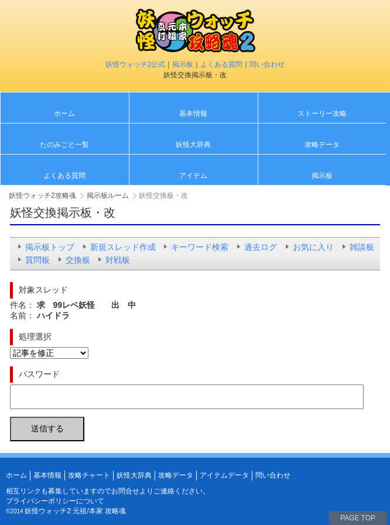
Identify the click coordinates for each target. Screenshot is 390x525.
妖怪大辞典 (193, 144)
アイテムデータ (224, 475)
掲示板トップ (49, 247)
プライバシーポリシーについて (55, 501)
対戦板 (117, 260)
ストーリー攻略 (322, 113)
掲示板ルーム (108, 195)
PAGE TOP (357, 518)
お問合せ (125, 491)
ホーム (64, 113)
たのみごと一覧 (64, 144)
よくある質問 (221, 64)
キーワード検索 (199, 247)
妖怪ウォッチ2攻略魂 (42, 195)
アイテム (193, 175)
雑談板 (362, 247)
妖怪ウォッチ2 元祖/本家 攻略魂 (75, 511)
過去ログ (260, 247)
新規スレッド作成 (123, 247)
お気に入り (313, 247)
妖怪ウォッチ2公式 (135, 64)
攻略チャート (89, 475)
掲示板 (182, 64)
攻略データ (322, 144)
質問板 (37, 260)
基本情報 (193, 113)
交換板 (78, 260)
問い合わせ (267, 64)
